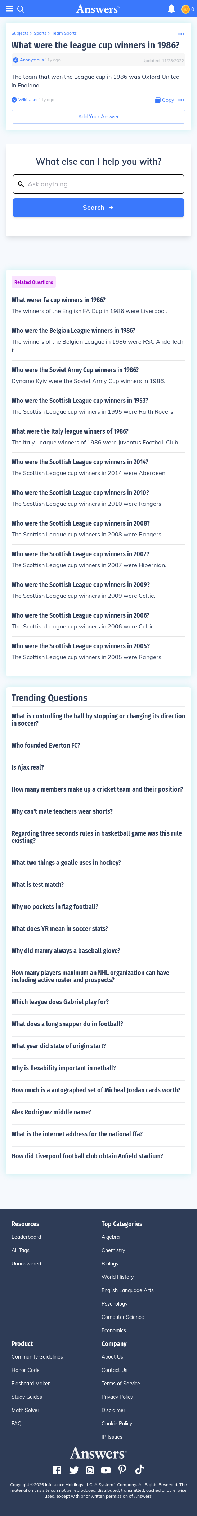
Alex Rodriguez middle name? (51, 1112)
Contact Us (114, 1370)
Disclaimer (113, 1410)
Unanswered (26, 1263)
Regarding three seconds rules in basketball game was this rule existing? (97, 837)
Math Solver (25, 1410)
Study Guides (27, 1397)
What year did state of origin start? (59, 1046)
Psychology (114, 1304)
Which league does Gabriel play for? (60, 1002)
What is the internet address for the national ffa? (77, 1134)
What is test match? (38, 885)
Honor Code (26, 1370)
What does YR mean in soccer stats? (60, 929)
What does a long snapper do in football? (67, 1024)
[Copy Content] (164, 100)
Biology (110, 1263)
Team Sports (64, 33)
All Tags (21, 1250)
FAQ (17, 1423)
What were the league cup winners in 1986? (95, 45)
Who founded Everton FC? (46, 745)
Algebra (111, 1237)
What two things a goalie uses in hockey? (66, 863)
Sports (40, 33)
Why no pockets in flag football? (55, 907)
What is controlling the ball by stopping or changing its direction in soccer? (98, 719)
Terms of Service (121, 1383)
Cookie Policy (117, 1423)
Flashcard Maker (31, 1383)
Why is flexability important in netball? (64, 1068)
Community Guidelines (37, 1357)
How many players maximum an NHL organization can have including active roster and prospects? (90, 976)
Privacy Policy (117, 1397)
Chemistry (113, 1250)
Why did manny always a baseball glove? (66, 951)
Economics (114, 1330)
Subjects (20, 33)
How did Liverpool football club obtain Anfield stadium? (87, 1156)
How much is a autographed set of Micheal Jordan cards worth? (96, 1090)
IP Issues (112, 1437)
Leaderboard (26, 1237)
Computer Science (123, 1317)
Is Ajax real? (28, 767)
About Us (112, 1357)
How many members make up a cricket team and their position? (97, 789)
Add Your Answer (98, 116)
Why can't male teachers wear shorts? (62, 811)
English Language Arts (128, 1290)
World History (118, 1277)
